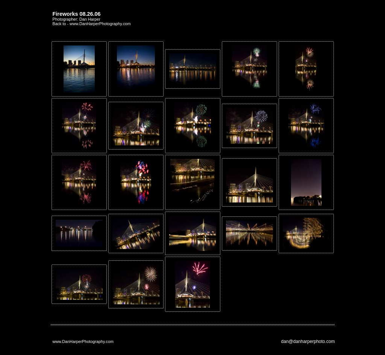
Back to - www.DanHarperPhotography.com (92, 23)
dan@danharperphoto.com (308, 341)
